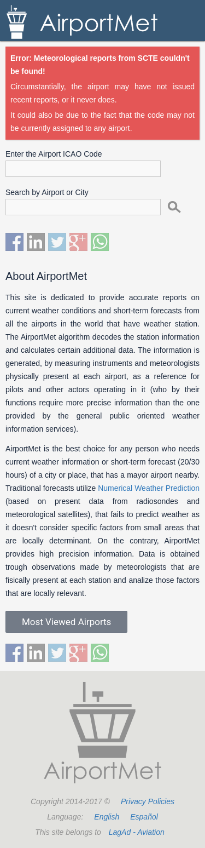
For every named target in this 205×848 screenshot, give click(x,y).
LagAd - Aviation (137, 832)
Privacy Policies (147, 801)
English (106, 816)
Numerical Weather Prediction (149, 488)
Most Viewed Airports (66, 621)
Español (144, 816)
